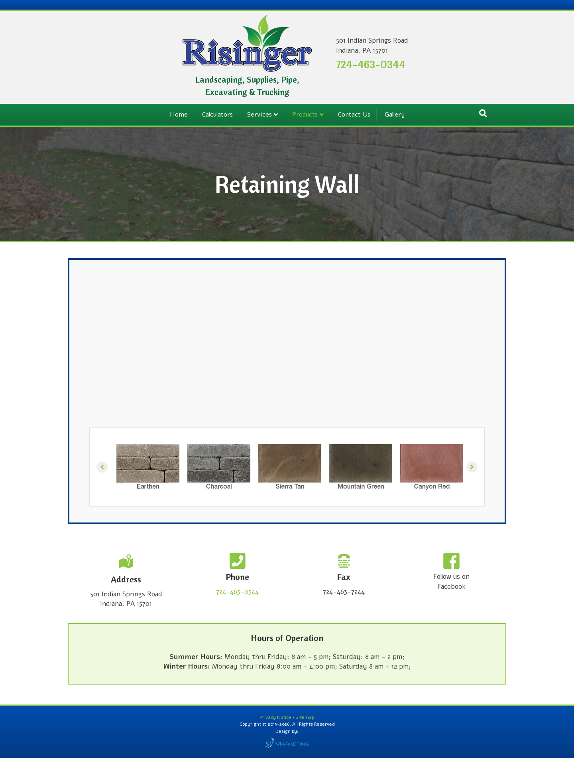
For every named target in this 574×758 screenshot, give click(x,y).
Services (259, 114)
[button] (102, 467)
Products (305, 114)
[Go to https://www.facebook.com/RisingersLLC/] (451, 573)
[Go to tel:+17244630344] (237, 575)
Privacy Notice (276, 717)
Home (179, 114)
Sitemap (305, 717)
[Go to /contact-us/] (126, 581)
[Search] (483, 113)
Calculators (217, 114)
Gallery (395, 114)
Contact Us (354, 114)
